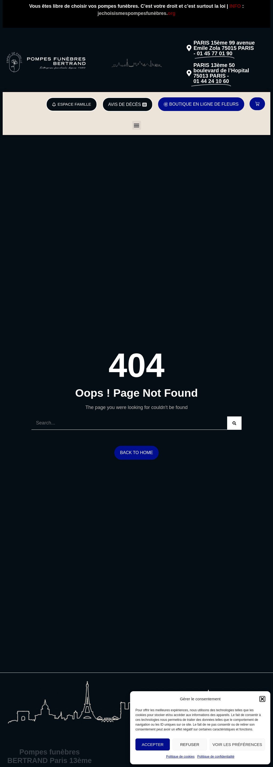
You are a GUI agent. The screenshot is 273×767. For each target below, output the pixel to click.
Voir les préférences (237, 744)
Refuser (189, 744)
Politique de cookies (180, 756)
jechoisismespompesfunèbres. (136, 13)
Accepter (153, 744)
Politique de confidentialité (215, 756)
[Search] (234, 423)
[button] (262, 699)
